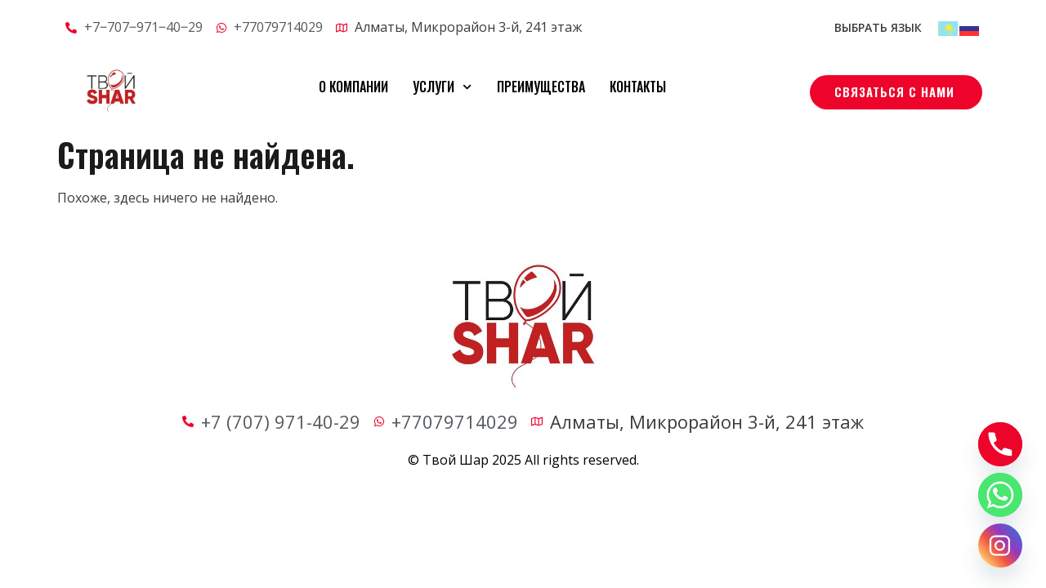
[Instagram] (1000, 545)
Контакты (638, 86)
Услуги (442, 87)
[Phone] (1000, 444)
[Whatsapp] (1000, 495)
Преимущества (541, 86)
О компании (353, 86)
